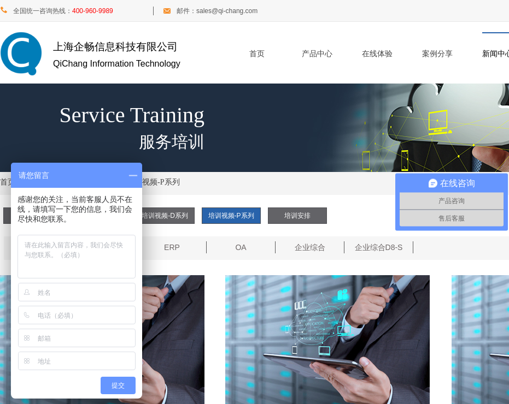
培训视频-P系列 (153, 182)
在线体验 (377, 54)
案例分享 (437, 54)
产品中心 (317, 54)
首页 (257, 54)
